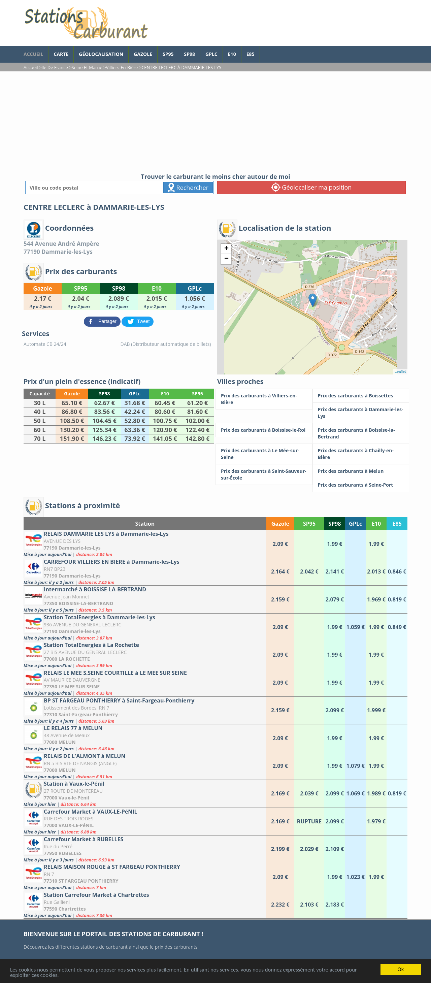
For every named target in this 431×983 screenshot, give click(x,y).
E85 (250, 54)
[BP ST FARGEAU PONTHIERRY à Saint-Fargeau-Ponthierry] (145, 710)
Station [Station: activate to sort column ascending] (145, 523)
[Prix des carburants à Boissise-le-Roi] (264, 430)
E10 (232, 54)
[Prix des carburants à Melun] (361, 471)
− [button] (226, 259)
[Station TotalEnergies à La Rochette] (145, 654)
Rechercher (188, 187)
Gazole (143, 54)
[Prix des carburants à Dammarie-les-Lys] (361, 413)
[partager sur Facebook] (103, 321)
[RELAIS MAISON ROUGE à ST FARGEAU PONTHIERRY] (145, 876)
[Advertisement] (215, 122)
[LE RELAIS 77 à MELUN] (145, 738)
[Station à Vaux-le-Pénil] (145, 793)
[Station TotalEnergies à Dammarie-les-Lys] (145, 627)
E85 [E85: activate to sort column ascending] (397, 523)
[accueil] (86, 23)
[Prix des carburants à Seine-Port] (361, 485)
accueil (33, 54)
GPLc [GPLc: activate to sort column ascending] (355, 523)
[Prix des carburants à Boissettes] (361, 395)
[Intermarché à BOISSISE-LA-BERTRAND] (145, 599)
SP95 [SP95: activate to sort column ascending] (309, 523)
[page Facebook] (265, 51)
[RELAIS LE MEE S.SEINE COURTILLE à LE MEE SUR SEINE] (145, 682)
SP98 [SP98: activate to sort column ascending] (334, 523)
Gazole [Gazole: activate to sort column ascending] (280, 523)
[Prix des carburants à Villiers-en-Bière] (264, 399)
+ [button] (226, 249)
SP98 (189, 54)
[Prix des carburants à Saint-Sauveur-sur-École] (264, 474)
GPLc (211, 54)
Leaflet (400, 371)
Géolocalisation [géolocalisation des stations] (101, 54)
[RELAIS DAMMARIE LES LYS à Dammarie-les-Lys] (145, 543)
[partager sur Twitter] (138, 321)
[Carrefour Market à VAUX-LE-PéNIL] (145, 821)
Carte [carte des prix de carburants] (61, 54)
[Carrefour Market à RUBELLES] (145, 849)
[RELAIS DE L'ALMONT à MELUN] (145, 766)
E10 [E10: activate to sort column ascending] (376, 523)
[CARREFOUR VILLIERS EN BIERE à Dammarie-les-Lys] (145, 571)
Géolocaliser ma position (311, 187)
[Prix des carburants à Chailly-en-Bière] (361, 454)
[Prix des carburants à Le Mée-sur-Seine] (264, 454)
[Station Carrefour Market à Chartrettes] (145, 904)
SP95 (168, 54)
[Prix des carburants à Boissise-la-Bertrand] (361, 433)
